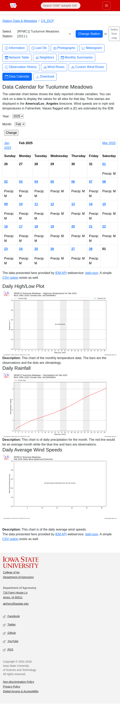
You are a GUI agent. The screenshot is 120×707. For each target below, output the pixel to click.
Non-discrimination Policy (18, 681)
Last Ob (39, 48)
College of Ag (11, 572)
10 (21, 204)
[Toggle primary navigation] (106, 6)
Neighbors (45, 57)
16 (6, 226)
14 (90, 204)
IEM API (61, 273)
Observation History (21, 67)
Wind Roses (54, 67)
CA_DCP (47, 21)
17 (21, 226)
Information (15, 48)
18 (36, 226)
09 (6, 204)
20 (73, 226)
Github (9, 633)
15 (104, 204)
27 (73, 249)
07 (90, 181)
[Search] (60, 5)
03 (21, 181)
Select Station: (7, 34)
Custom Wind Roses (87, 67)
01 (104, 164)
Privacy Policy (11, 686)
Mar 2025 (109, 143)
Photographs (64, 48)
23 (6, 249)
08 (104, 181)
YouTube (10, 641)
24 (21, 249)
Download (45, 76)
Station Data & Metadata (19, 21)
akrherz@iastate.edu (16, 603)
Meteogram (92, 48)
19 (52, 226)
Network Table (17, 57)
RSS (8, 650)
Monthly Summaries (77, 57)
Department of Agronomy (18, 577)
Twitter (9, 625)
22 (104, 226)
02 (6, 181)
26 (52, 249)
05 (52, 181)
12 (52, 204)
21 (90, 226)
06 (73, 181)
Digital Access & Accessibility (21, 691)
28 (90, 249)
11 (36, 204)
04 (36, 181)
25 (36, 249)
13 (73, 204)
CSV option (10, 277)
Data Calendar (17, 76)
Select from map (114, 33)
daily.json (91, 273)
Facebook (11, 616)
